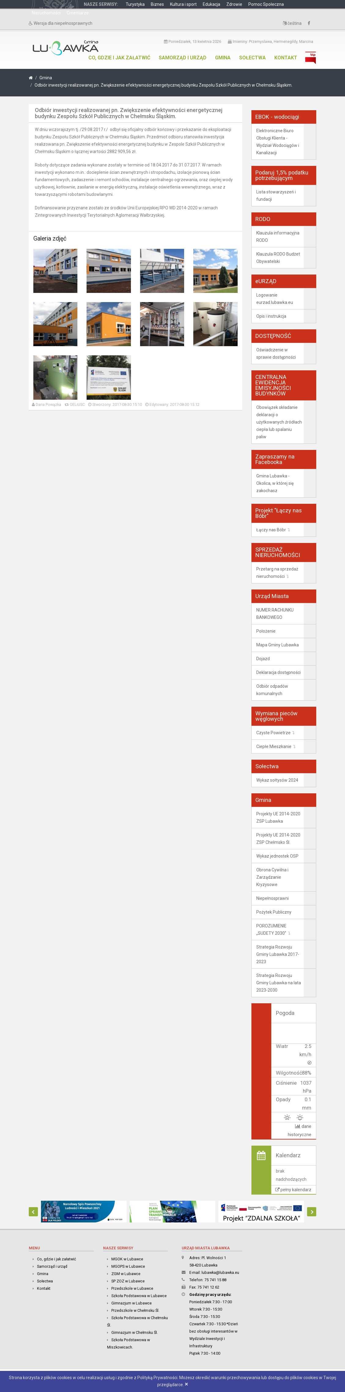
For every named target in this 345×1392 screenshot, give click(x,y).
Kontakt (285, 58)
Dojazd (263, 658)
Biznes (157, 4)
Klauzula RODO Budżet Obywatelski (278, 258)
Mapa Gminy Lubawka (277, 644)
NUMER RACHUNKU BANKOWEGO (275, 614)
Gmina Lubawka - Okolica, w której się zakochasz (275, 483)
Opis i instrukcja (271, 316)
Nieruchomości (46, 12)
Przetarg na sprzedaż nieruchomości (277, 573)
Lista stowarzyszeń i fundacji (276, 195)
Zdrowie (234, 4)
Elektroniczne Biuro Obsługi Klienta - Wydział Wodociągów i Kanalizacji (277, 141)
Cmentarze (78, 12)
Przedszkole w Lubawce (132, 1288)
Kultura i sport (183, 4)
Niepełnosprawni (272, 898)
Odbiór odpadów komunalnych (272, 690)
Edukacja (211, 4)
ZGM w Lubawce (125, 1273)
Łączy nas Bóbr (271, 529)
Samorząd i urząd (182, 58)
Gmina (223, 58)
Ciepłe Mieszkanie (273, 746)
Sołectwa (252, 58)
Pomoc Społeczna (266, 4)
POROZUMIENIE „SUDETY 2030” (271, 929)
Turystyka (135, 4)
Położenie (266, 631)
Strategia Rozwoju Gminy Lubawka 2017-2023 (277, 954)
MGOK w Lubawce (127, 1258)
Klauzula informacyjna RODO (277, 236)
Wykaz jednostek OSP (277, 856)
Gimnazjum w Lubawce (131, 1302)
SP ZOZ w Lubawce (128, 1280)
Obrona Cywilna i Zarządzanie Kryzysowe (272, 877)
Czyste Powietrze (273, 732)
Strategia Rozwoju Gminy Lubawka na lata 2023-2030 (278, 983)
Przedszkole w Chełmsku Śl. (135, 1310)
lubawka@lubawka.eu (220, 1272)
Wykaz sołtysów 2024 (277, 780)
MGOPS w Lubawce (128, 1266)
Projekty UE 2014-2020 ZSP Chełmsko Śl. (278, 839)
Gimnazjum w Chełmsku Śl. (134, 1332)
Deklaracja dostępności (278, 672)
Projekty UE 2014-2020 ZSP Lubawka (278, 817)
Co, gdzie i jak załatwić (119, 58)
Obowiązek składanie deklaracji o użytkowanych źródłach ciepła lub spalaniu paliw (279, 422)
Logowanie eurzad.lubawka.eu (274, 299)
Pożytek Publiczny (273, 912)
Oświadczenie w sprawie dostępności (276, 353)
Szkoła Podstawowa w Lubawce (139, 1295)
